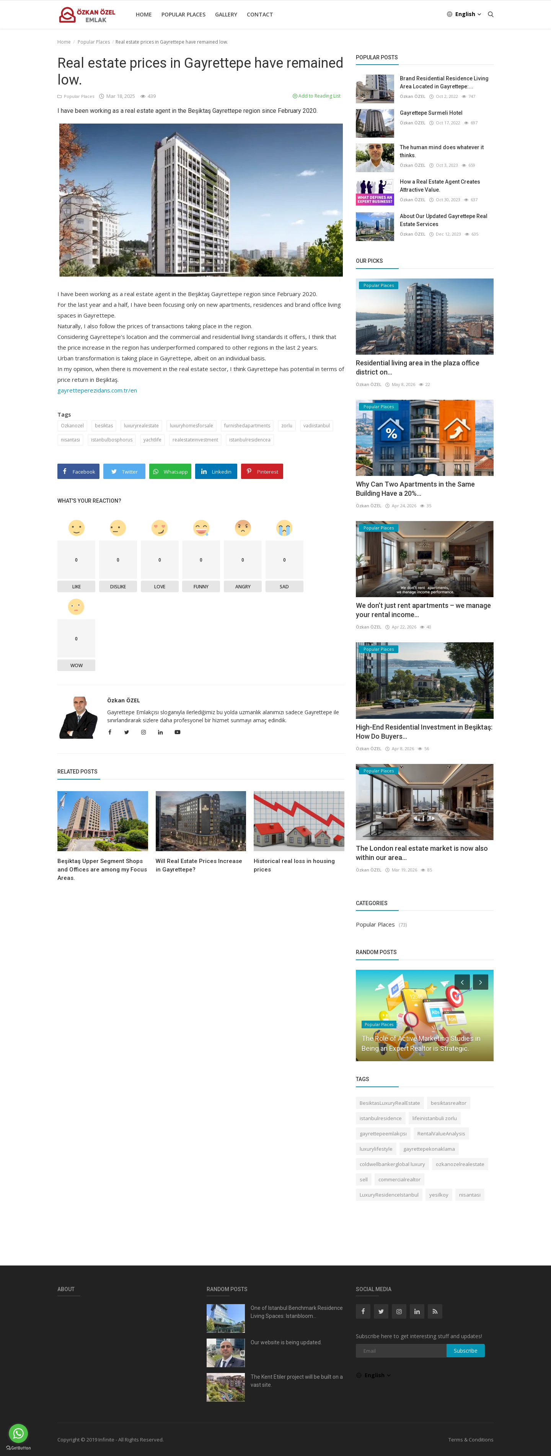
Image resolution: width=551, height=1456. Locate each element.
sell (364, 1179)
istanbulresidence (381, 1118)
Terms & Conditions (471, 1439)
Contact (260, 14)
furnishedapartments (247, 425)
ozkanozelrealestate (460, 1164)
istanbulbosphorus (111, 439)
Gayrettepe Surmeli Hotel (431, 113)
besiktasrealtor (448, 1102)
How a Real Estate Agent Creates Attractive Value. (440, 186)
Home (144, 14)
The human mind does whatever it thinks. (442, 151)
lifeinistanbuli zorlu (434, 1118)
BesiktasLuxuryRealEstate (390, 1102)
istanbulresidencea (250, 439)
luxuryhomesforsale (191, 425)
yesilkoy (438, 1194)
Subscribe (466, 1350)
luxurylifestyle (376, 1148)
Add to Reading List (317, 96)
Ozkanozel (72, 425)
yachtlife (152, 439)
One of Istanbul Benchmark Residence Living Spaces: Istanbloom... (297, 1312)
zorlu (286, 425)
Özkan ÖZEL (123, 700)
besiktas (104, 425)
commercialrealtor (399, 1179)
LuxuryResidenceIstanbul (389, 1194)
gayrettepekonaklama (429, 1148)
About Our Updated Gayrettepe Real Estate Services (443, 220)
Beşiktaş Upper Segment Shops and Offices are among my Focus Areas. (102, 869)
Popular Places (183, 14)
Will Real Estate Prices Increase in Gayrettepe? (199, 865)
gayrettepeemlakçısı (383, 1133)
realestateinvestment (195, 439)
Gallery (226, 14)
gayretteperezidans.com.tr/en (97, 390)
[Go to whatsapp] (18, 1433)
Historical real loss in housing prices (294, 865)
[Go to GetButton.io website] (18, 1448)
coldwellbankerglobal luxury (392, 1164)
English (464, 14)
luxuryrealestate (141, 425)
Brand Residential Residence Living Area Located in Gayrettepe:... (444, 82)
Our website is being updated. (286, 1342)
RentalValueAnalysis (441, 1133)
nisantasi (70, 439)
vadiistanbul (316, 425)
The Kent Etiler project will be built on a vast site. (297, 1381)
